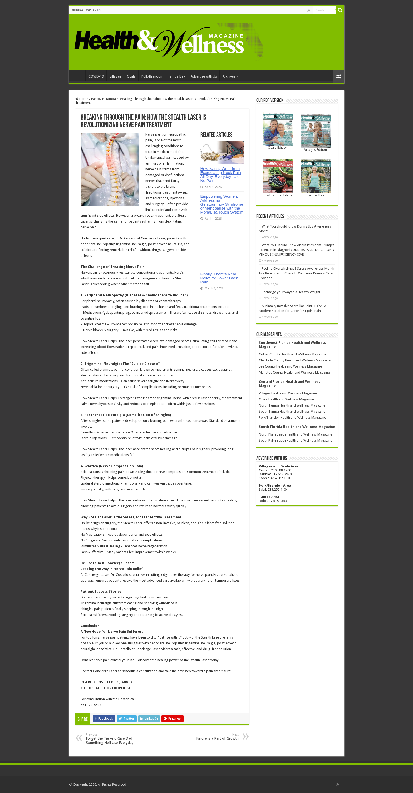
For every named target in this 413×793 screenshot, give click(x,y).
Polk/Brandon (151, 76)
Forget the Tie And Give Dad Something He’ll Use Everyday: (113, 739)
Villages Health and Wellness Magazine (288, 393)
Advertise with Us (204, 76)
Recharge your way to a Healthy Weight (291, 292)
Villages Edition (315, 150)
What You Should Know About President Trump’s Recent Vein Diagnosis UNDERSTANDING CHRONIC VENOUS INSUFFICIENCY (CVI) (297, 250)
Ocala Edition (278, 147)
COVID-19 (96, 76)
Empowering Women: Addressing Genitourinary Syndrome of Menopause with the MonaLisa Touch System (221, 204)
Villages (115, 76)
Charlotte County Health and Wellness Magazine (295, 360)
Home (78, 75)
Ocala (131, 76)
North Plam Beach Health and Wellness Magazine (295, 434)
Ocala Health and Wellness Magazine (286, 399)
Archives (229, 76)
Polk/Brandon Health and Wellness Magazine (292, 417)
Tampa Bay (176, 76)
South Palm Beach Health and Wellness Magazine (295, 440)
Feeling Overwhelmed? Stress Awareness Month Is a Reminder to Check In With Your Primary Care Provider (296, 273)
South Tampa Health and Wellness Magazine (292, 411)
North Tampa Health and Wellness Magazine (292, 405)
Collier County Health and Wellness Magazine (292, 354)
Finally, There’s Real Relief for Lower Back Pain (219, 278)
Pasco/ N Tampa (103, 99)
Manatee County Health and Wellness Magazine (294, 372)
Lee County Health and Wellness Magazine (290, 366)
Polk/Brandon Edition (278, 195)
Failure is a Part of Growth (212, 737)
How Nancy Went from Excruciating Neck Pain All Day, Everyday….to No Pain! (220, 174)
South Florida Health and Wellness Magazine (297, 427)
